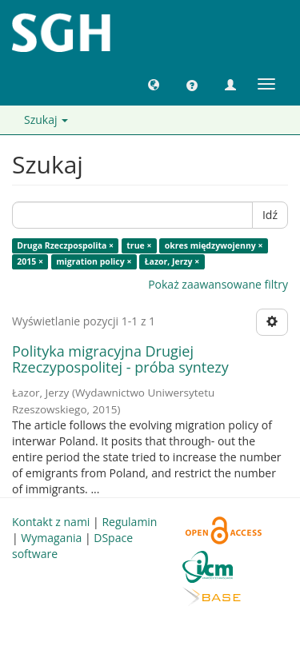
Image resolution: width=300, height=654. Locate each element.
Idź (270, 214)
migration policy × (93, 261)
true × (138, 245)
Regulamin (129, 521)
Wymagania (51, 537)
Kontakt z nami (51, 521)
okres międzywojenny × (214, 245)
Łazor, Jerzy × (172, 261)
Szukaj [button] (46, 119)
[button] (153, 84)
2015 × (30, 261)
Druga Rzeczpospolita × (65, 245)
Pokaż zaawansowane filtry (218, 284)
